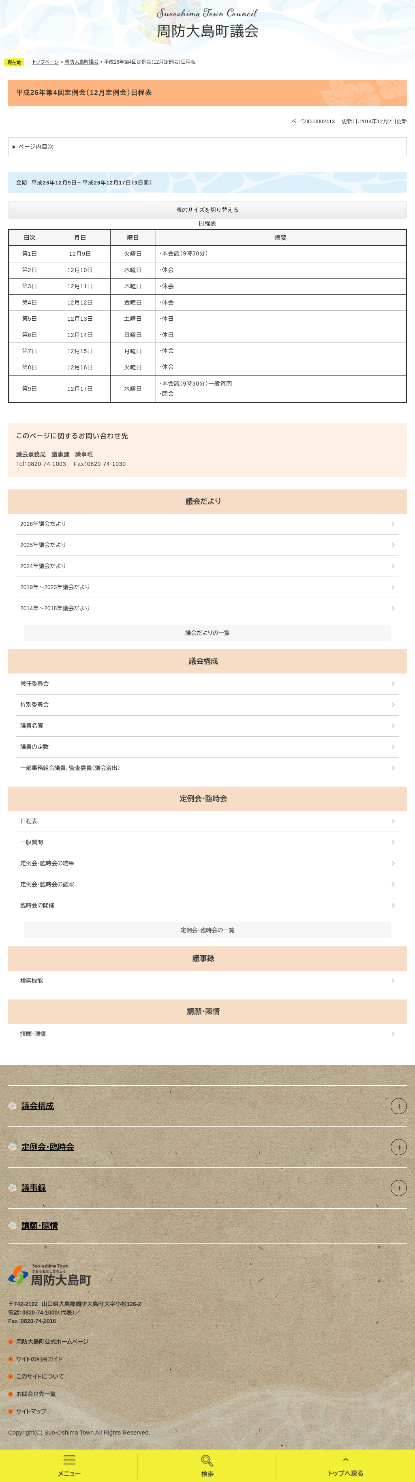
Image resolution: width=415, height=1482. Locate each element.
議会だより (203, 502)
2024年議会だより (43, 566)
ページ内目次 (36, 147)
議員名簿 (31, 726)
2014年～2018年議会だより (55, 608)
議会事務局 (31, 454)
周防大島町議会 (81, 62)
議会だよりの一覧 (207, 633)
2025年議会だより (43, 545)
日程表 (28, 821)
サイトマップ (31, 1411)
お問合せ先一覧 (36, 1394)
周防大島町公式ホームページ (52, 1341)
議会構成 (203, 661)
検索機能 (31, 981)
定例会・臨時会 (203, 799)
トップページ (45, 62)
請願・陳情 (203, 1012)
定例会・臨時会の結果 (47, 863)
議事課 (61, 454)
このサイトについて (40, 1376)
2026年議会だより (43, 524)
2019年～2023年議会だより (55, 587)
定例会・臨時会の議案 (47, 884)
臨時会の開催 (37, 905)
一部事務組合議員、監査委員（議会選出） (70, 768)
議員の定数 (34, 747)
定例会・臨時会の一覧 (208, 930)
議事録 (203, 958)
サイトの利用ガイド (39, 1359)
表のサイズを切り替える (207, 209)
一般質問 (31, 842)
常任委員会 (34, 683)
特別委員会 (34, 704)
